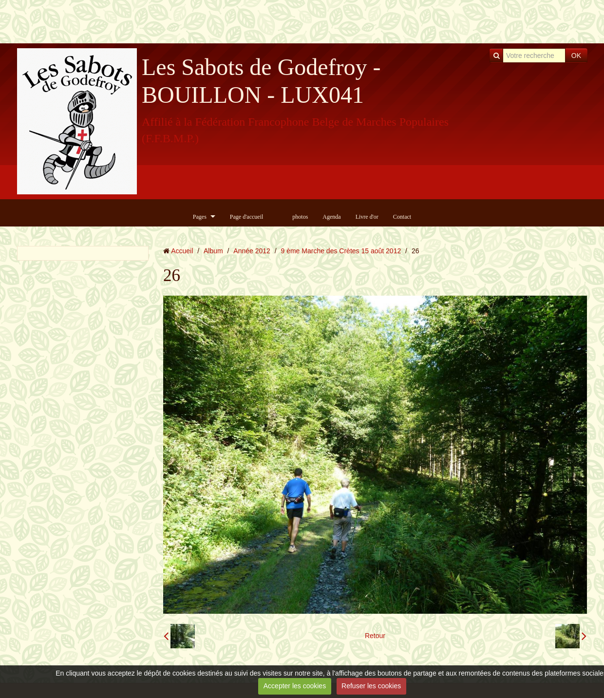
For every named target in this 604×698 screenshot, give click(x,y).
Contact (402, 216)
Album (213, 251)
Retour (375, 636)
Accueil (182, 251)
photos (300, 216)
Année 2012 (251, 251)
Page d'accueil (246, 216)
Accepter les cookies (295, 686)
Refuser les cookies (371, 686)
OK (576, 55)
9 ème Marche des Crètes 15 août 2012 (341, 251)
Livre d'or (367, 216)
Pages (200, 216)
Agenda (331, 216)
